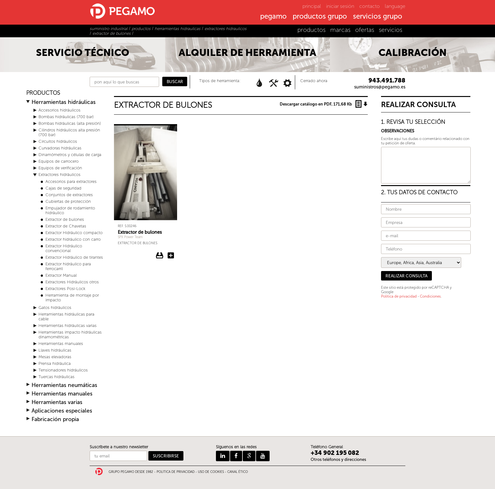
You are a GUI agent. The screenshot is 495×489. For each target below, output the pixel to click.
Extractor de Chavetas (65, 226)
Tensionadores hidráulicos (63, 370)
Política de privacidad (399, 296)
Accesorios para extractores (71, 181)
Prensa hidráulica (55, 363)
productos (311, 29)
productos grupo (320, 17)
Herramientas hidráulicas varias (68, 325)
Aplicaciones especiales (62, 411)
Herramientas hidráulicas (64, 102)
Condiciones (430, 296)
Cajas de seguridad (63, 188)
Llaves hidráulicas (55, 350)
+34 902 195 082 (335, 452)
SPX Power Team (130, 237)
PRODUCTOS (43, 93)
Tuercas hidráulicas (57, 376)
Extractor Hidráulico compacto (74, 232)
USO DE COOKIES (211, 472)
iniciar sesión (340, 6)
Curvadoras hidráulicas (60, 148)
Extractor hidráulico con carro (73, 239)
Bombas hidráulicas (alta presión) (70, 123)
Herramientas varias (57, 402)
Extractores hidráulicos (60, 174)
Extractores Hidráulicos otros (72, 282)
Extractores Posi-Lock (65, 288)
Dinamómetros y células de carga (70, 154)
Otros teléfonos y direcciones (338, 459)
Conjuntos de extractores (69, 194)
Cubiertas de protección (68, 201)
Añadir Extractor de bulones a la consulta (171, 255)
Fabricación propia (55, 419)
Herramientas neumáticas (64, 385)
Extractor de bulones (64, 219)
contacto (369, 6)
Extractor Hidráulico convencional (63, 248)
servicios (390, 29)
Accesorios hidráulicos (60, 110)
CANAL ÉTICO (237, 472)
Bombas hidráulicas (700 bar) (66, 116)
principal (311, 6)
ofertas (364, 29)
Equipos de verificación (60, 168)
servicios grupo (377, 17)
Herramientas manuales (61, 343)
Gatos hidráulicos (55, 307)
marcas (340, 29)
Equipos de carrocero (59, 161)
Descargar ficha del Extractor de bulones (159, 255)
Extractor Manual (61, 275)
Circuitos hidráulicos (58, 141)
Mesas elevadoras (55, 356)
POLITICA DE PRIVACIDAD (175, 472)
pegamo (273, 17)
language (395, 6)
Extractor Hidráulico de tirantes (74, 257)
